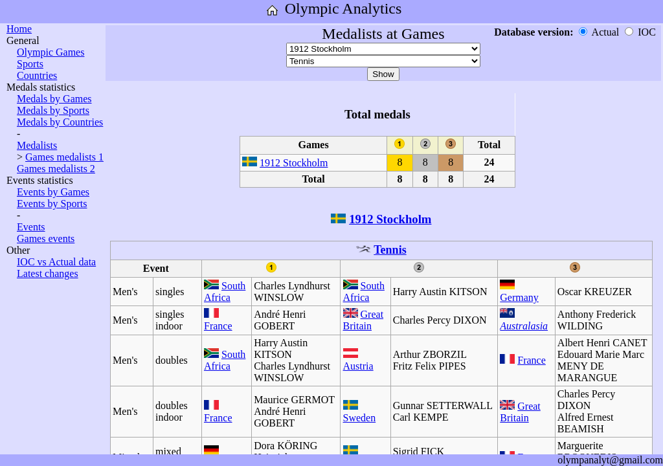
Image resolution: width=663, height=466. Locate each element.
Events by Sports (52, 203)
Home (19, 28)
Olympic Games (50, 52)
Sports (30, 63)
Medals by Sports (53, 110)
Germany (519, 297)
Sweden (359, 417)
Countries (37, 75)
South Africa (224, 291)
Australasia (524, 325)
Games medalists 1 (64, 156)
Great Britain (363, 320)
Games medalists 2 (56, 168)
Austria (358, 366)
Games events (45, 238)
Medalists (37, 145)
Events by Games (53, 191)
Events (31, 226)
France (218, 325)
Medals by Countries (60, 122)
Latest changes (47, 273)
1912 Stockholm (294, 162)
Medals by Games (54, 98)
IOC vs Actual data (56, 261)
